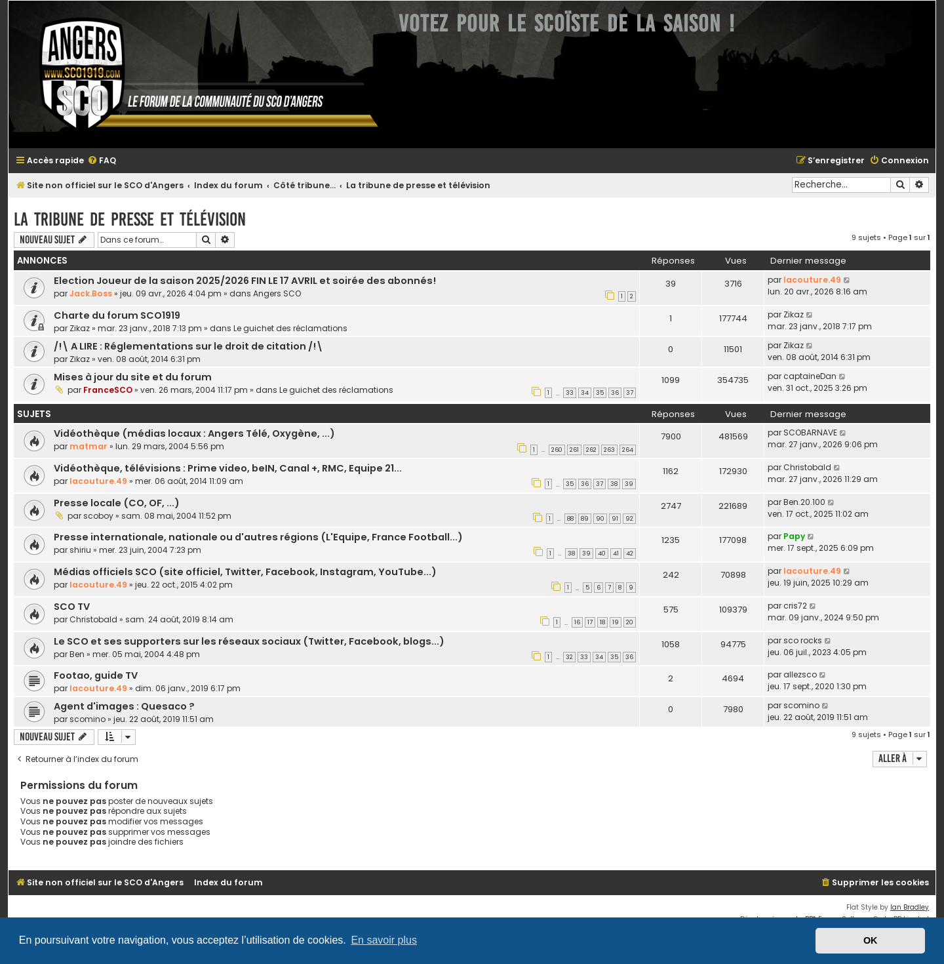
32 (569, 657)
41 (616, 553)
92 (629, 519)
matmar (88, 446)
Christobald (807, 467)
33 (570, 393)
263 (609, 450)
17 (590, 622)
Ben (77, 654)
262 (591, 450)
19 (615, 622)
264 (627, 450)
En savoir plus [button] (384, 940)
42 (629, 553)
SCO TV (72, 606)
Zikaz (79, 328)
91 (615, 519)
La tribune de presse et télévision (130, 219)
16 (577, 622)
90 (600, 519)
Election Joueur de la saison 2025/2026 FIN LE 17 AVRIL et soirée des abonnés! (245, 280)
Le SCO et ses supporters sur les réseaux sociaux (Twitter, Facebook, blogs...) (249, 641)
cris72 (795, 605)
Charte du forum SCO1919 (117, 315)
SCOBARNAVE (810, 432)
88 (570, 519)
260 (556, 450)
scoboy (98, 515)
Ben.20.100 (804, 502)
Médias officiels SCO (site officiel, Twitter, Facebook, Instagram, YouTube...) (245, 571)
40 (602, 553)
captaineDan (809, 376)
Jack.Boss (90, 293)
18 (602, 622)
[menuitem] (101, 161)
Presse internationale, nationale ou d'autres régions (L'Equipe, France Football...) (258, 537)
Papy (794, 536)
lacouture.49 (812, 279)
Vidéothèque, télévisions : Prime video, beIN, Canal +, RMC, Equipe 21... (228, 468)
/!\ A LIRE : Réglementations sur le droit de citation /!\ (188, 346)
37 (629, 393)
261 (574, 450)
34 (585, 393)
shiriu (80, 549)
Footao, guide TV (96, 675)
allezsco (800, 674)
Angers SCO (277, 293)
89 (585, 519)
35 (600, 393)
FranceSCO (107, 389)
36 (615, 393)
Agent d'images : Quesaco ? (124, 706)
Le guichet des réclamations (290, 328)
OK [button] (870, 940)
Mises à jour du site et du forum (133, 377)
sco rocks (802, 640)
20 (629, 622)
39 (629, 484)
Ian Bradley (909, 907)
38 (614, 484)
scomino (87, 719)
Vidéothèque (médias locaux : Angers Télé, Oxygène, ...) (194, 433)
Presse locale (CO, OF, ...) (117, 503)
